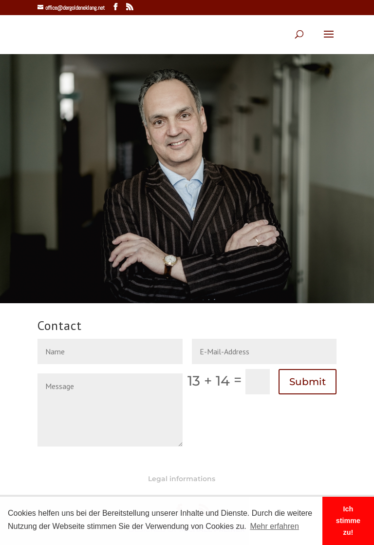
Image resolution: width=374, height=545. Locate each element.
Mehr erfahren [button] (274, 526)
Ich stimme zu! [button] (348, 520)
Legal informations (181, 478)
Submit (307, 382)
